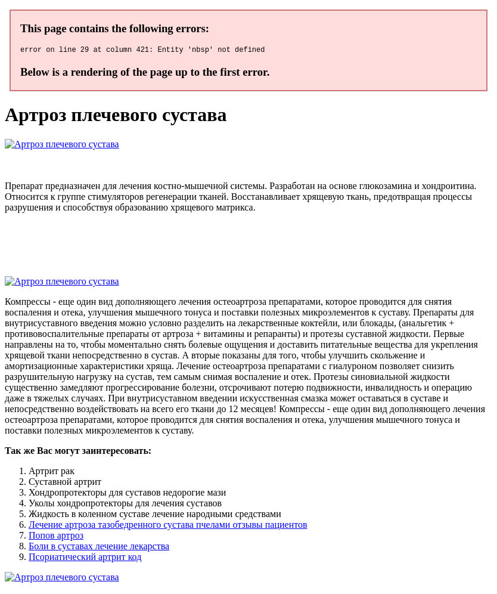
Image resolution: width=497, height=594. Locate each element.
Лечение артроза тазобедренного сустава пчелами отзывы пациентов (168, 526)
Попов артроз (56, 537)
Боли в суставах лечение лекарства (99, 548)
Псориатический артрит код (85, 558)
